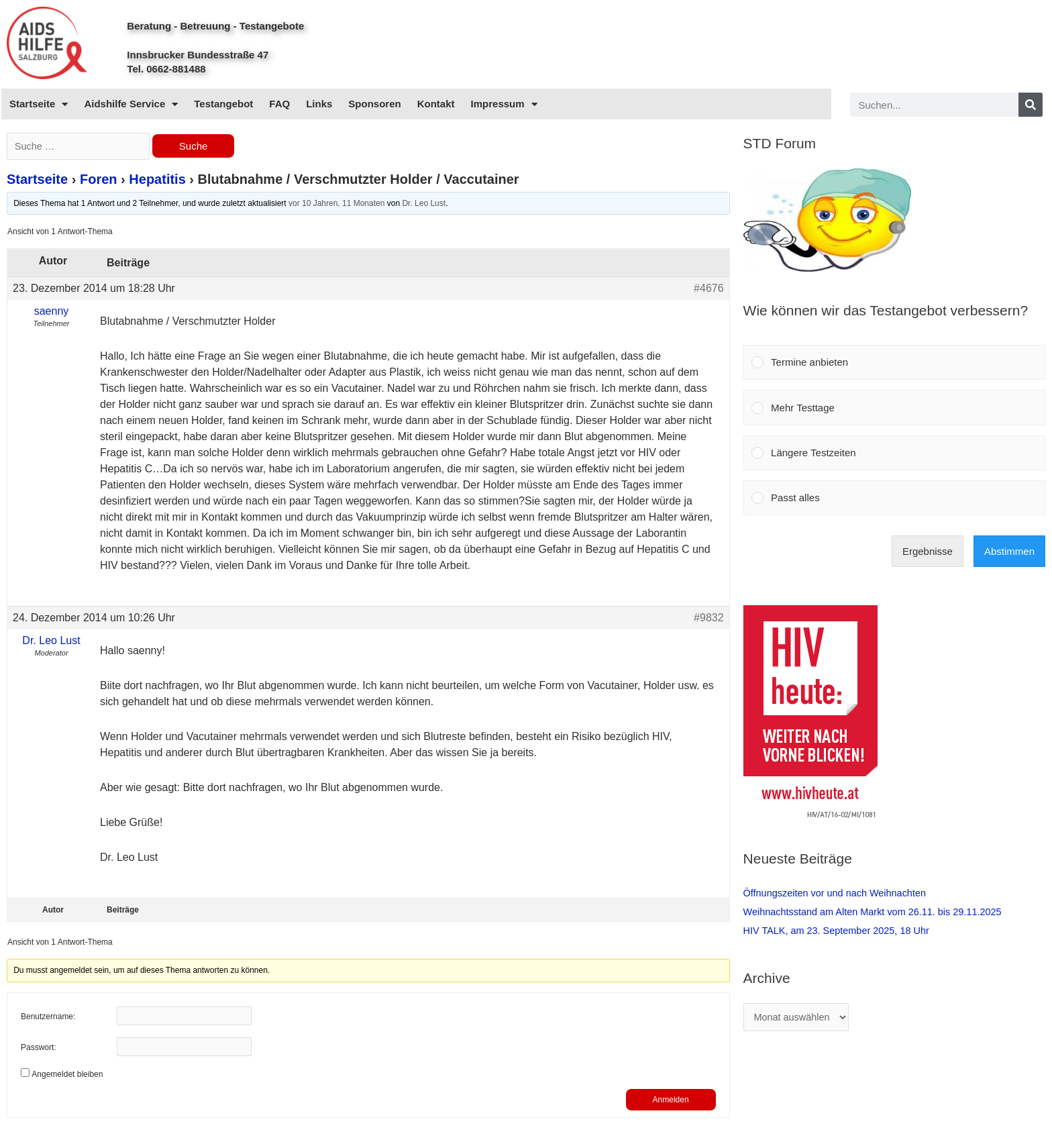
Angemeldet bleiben (67, 1075)
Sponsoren (374, 103)
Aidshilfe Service (131, 104)
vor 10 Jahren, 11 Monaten (336, 204)
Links (319, 103)
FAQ (279, 103)
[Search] (1030, 105)
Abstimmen (1009, 551)
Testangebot (223, 103)
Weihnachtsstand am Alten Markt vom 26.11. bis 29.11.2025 (877, 911)
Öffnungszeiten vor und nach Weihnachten (838, 892)
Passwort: (38, 1049)
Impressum (504, 104)
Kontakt (436, 103)
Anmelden (671, 1101)
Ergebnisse (927, 551)
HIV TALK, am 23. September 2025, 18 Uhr (840, 930)
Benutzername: (48, 1018)
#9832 (709, 619)
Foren (98, 180)
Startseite (38, 104)
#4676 (709, 289)
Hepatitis (157, 180)
